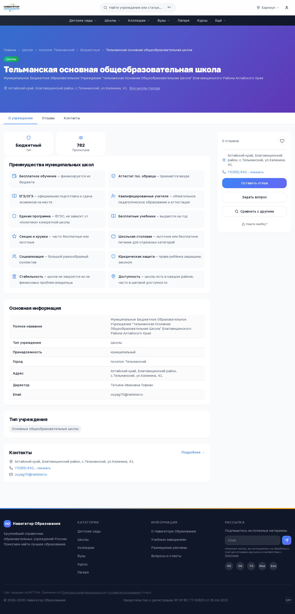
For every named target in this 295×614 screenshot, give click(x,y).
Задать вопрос (254, 197)
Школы (112, 20)
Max (262, 566)
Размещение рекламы (169, 548)
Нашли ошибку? (254, 224)
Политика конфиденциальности (83, 592)
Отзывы (48, 118)
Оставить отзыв (254, 183)
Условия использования (124, 592)
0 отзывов (230, 141)
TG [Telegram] (251, 566)
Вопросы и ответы (166, 556)
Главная (10, 50)
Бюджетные (90, 50)
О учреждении (20, 118)
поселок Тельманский (56, 50)
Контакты (72, 118)
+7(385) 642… (33, 468)
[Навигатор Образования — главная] (12, 7)
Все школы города (145, 88)
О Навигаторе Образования (173, 531)
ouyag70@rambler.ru (31, 474)
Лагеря (183, 20)
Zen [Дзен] (273, 566)
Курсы (202, 20)
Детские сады (83, 20)
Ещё (220, 20)
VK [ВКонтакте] (229, 566)
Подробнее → (193, 452)
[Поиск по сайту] (138, 7)
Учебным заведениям (168, 539)
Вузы (164, 20)
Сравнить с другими (254, 211)
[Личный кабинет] (286, 7)
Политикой (231, 555)
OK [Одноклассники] (240, 566)
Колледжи (139, 20)
